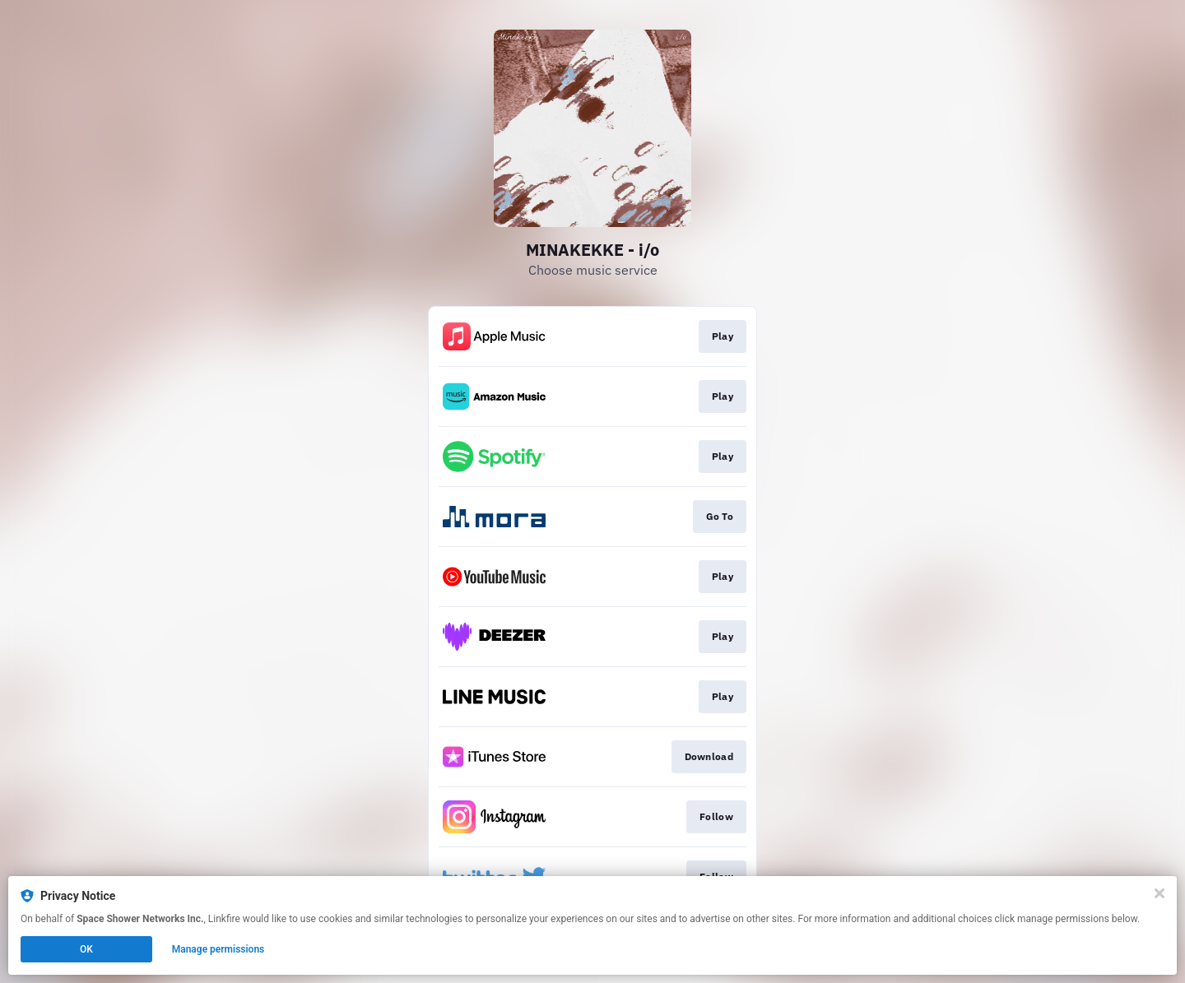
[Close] (1159, 893)
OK (86, 949)
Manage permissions (218, 949)
